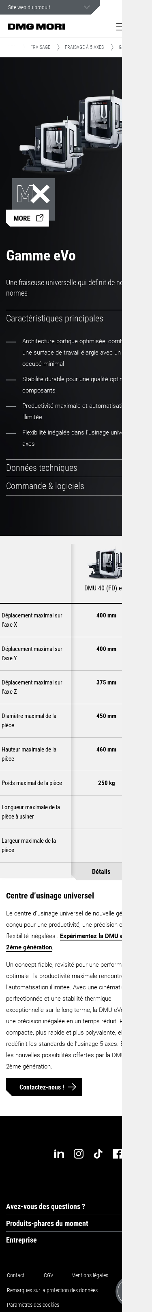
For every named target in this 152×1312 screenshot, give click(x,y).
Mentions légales (89, 1275)
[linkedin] (59, 1153)
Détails (101, 871)
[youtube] (137, 1153)
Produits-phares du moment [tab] (47, 1223)
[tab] (76, 319)
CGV (49, 1275)
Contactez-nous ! (41, 1087)
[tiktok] (98, 1153)
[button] (121, 26)
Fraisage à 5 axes (84, 47)
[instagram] (79, 1153)
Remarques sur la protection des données (52, 1290)
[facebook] (117, 1153)
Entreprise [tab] (21, 1240)
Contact (15, 1275)
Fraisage (40, 47)
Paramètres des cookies (33, 1304)
